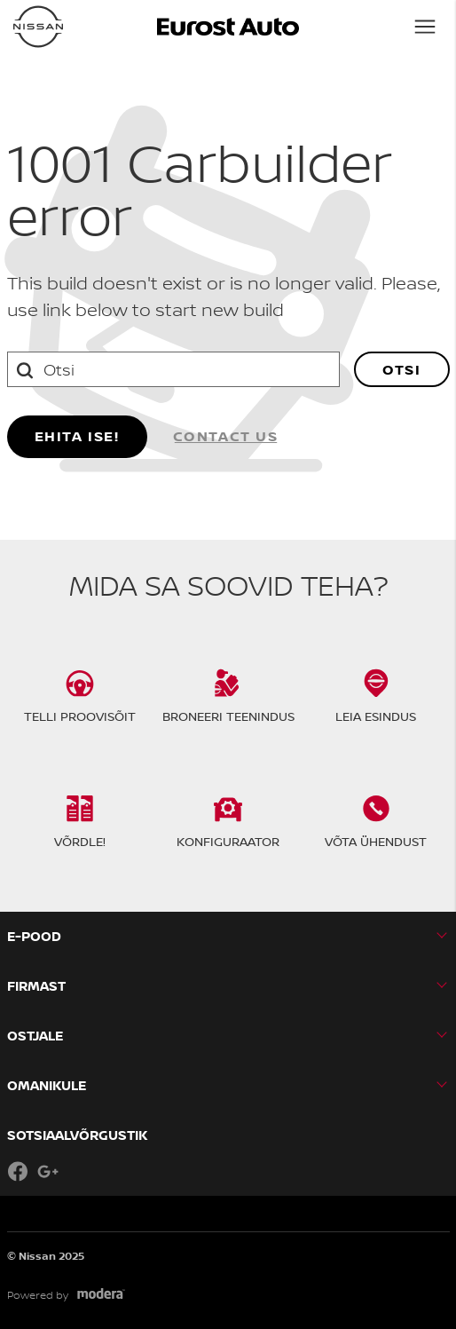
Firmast (36, 986)
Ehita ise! (77, 436)
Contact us (226, 436)
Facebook (17, 1171)
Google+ (48, 1171)
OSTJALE (35, 1035)
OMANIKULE (46, 1085)
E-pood (34, 936)
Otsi (401, 369)
